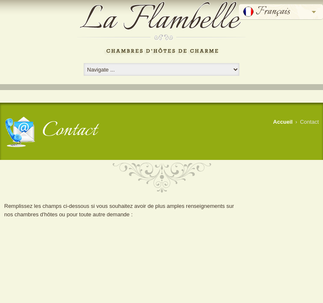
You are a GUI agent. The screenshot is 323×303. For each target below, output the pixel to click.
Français (273, 11)
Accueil (282, 122)
